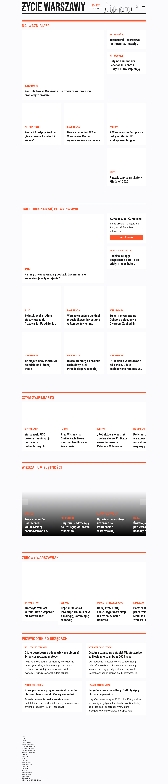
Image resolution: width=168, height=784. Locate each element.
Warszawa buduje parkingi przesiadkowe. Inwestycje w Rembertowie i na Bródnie (83, 322)
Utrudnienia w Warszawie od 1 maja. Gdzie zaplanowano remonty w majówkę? (125, 368)
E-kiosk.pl (25, 769)
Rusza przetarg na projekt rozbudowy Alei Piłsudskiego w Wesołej (83, 367)
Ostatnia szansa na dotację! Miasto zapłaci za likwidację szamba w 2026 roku (115, 657)
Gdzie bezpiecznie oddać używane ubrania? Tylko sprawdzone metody (52, 657)
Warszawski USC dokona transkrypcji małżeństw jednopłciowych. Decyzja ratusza (37, 445)
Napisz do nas (26, 745)
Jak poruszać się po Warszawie (50, 212)
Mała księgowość (27, 775)
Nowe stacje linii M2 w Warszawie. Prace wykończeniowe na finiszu (83, 139)
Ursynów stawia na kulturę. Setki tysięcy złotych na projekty (113, 695)
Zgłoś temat (126, 240)
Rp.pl (23, 761)
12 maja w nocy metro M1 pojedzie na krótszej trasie (41, 367)
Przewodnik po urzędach (45, 641)
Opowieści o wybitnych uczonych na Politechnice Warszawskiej (111, 528)
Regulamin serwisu (28, 751)
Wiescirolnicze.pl (27, 765)
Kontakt (24, 743)
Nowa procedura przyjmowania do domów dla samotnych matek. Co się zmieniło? (51, 695)
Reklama (24, 757)
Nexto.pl (24, 773)
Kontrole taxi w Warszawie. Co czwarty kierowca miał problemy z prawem (58, 96)
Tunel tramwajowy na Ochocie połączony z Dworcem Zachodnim (123, 322)
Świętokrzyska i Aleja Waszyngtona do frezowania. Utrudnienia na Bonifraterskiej (41, 322)
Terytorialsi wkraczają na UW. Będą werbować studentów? (75, 530)
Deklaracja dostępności (29, 755)
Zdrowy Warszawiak (40, 560)
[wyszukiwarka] (136, 6)
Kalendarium (26, 781)
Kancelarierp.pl (26, 777)
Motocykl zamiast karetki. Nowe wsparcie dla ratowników (39, 615)
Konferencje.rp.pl (27, 767)
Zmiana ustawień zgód (29, 749)
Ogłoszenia (25, 759)
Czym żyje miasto (38, 400)
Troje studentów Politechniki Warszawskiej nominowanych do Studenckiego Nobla (37, 529)
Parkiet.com (25, 763)
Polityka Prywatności (28, 747)
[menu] (143, 6)
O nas (23, 741)
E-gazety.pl (25, 771)
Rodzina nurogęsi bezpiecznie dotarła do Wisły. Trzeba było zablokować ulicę (124, 262)
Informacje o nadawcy (28, 753)
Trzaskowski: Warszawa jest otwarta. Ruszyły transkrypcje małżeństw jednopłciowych (125, 45)
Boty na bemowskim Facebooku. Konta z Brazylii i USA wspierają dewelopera (125, 68)
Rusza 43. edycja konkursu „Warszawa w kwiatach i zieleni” (41, 139)
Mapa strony (25, 779)
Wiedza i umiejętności (42, 470)
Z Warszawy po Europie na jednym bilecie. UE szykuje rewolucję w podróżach (126, 139)
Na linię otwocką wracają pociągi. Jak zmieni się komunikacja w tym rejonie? (55, 279)
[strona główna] (53, 6)
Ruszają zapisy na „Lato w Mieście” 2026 (126, 182)
